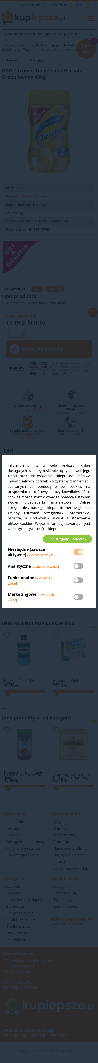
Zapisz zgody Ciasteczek (65, 539)
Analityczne (20, 568)
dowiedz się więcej (40, 557)
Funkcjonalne (21, 579)
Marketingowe (22, 596)
